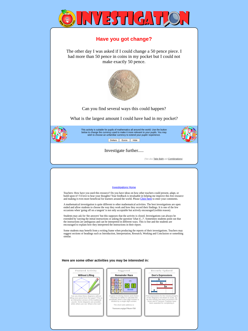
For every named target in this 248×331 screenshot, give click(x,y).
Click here (146, 198)
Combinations (175, 158)
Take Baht (159, 158)
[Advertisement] (124, 5)
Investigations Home (124, 187)
